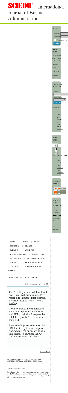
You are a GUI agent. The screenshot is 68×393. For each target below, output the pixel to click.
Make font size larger (56, 152)
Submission (15, 258)
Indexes (14, 262)
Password (56, 37)
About (24, 242)
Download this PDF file (39, 284)
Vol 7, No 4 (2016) (22, 277)
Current (14, 250)
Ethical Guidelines (34, 262)
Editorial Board (35, 258)
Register (14, 246)
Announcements (18, 254)
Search (28, 246)
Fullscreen (45, 352)
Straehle (33, 277)
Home (12, 242)
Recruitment (39, 254)
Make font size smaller (56, 145)
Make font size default (56, 149)
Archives (29, 250)
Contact (14, 266)
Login (37, 242)
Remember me (62, 40)
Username (56, 34)
